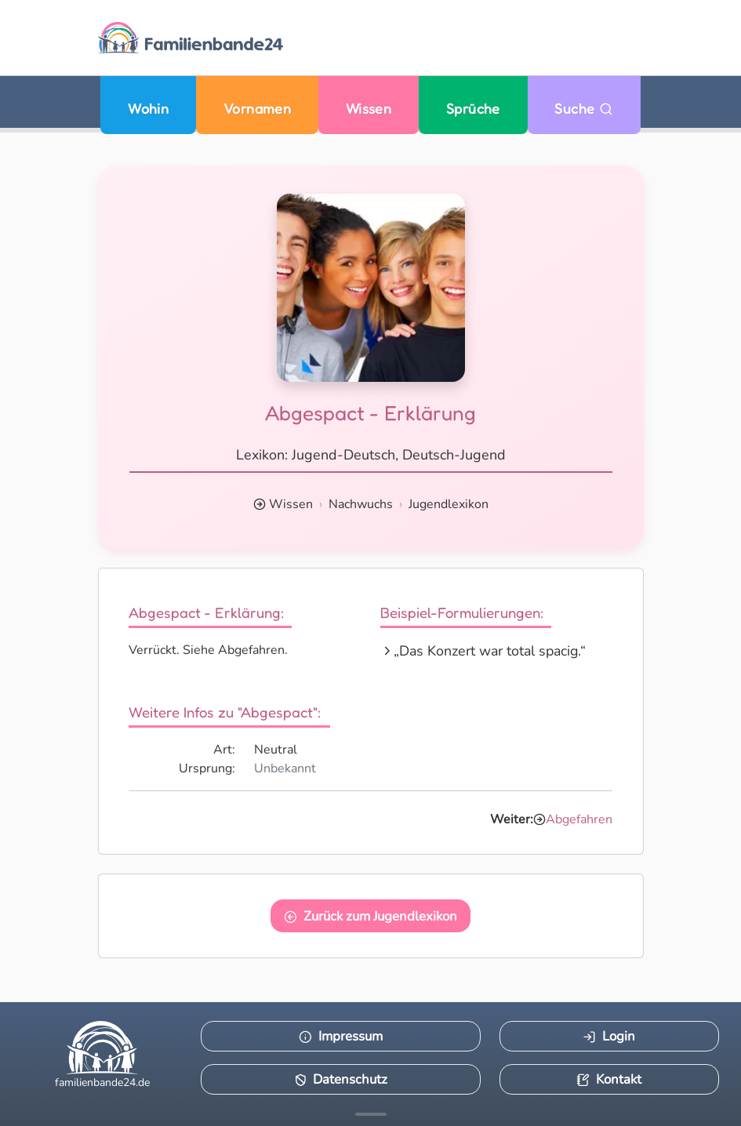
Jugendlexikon (449, 504)
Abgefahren (579, 819)
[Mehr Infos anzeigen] (370, 1114)
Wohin (148, 108)
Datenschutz (341, 1079)
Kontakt (608, 1079)
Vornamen (257, 108)
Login (609, 1036)
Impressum (341, 1036)
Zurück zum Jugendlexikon (370, 916)
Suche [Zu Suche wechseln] (583, 108)
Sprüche (473, 108)
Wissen (369, 108)
